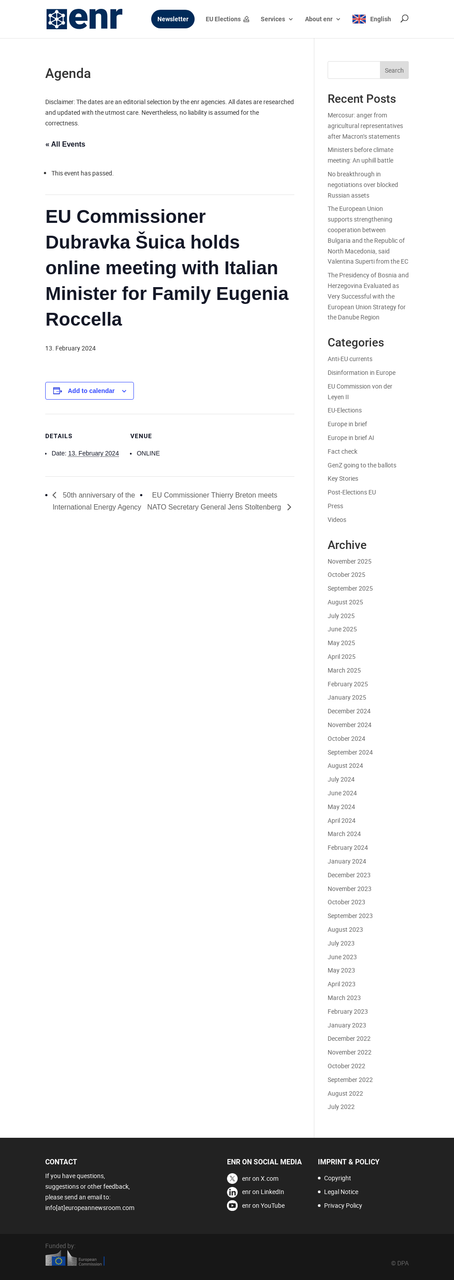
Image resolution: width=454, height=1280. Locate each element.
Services (273, 19)
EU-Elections (345, 410)
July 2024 (341, 779)
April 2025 (342, 656)
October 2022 (346, 1066)
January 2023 (347, 1025)
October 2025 (346, 574)
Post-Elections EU (352, 492)
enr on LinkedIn (263, 1191)
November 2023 (350, 888)
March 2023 (344, 997)
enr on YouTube (263, 1205)
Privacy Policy (343, 1205)
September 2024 (350, 752)
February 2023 (348, 1011)
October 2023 (346, 902)
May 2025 (341, 642)
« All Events (65, 144)
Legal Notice (341, 1191)
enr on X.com (260, 1178)
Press (335, 506)
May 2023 (341, 970)
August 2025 (345, 602)
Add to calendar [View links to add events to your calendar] (91, 390)
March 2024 (344, 833)
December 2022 (349, 1038)
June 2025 (342, 629)
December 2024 (349, 711)
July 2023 (341, 943)
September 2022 (350, 1079)
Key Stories (343, 478)
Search (394, 70)
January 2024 (347, 861)
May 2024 (341, 806)
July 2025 (341, 615)
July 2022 (341, 1106)
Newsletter (172, 19)
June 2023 (342, 957)
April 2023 (342, 984)
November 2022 (350, 1052)
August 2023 (345, 929)
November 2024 (350, 724)
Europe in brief (347, 424)
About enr (319, 19)
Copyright (337, 1178)
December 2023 (349, 875)
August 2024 (345, 765)
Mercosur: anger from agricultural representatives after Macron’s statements (365, 125)
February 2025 (348, 684)
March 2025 (344, 670)
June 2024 (342, 793)
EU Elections (223, 19)
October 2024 (346, 738)
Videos (337, 519)
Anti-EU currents (350, 358)
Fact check (342, 451)
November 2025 (350, 561)
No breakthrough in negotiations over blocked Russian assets (363, 184)
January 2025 (347, 697)
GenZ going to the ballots (362, 465)
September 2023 (350, 915)
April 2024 (342, 820)
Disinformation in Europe (361, 372)
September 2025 (350, 588)
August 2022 (345, 1093)
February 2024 (348, 847)
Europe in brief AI (351, 437)
